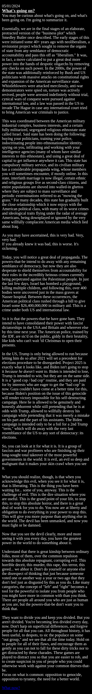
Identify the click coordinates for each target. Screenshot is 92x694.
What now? (11, 688)
